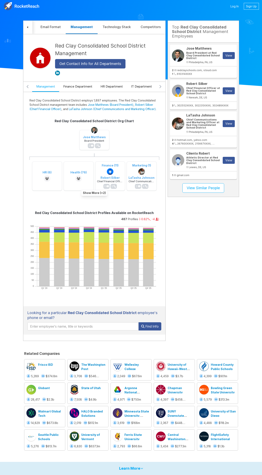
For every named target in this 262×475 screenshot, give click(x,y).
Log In (234, 6)
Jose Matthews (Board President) (110, 104)
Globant (44, 388)
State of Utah (91, 388)
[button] (27, 27)
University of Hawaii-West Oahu (177, 369)
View (228, 55)
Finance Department (77, 86)
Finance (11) (110, 165)
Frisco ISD (45, 364)
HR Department (112, 86)
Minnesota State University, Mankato (136, 416)
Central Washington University (176, 439)
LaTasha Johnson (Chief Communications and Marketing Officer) (112, 109)
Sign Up (251, 6)
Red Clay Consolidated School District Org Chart (94, 121)
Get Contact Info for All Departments (90, 64)
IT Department (141, 86)
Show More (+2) (94, 193)
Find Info (150, 326)
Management (45, 86)
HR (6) (47, 172)
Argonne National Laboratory (132, 392)
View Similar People (203, 188)
